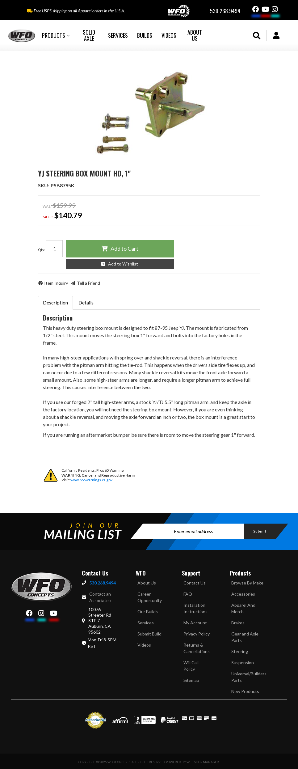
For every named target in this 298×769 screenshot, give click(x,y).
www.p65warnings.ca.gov (91, 480)
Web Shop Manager (203, 762)
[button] (55, 35)
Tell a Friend (88, 283)
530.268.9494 (102, 582)
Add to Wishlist (123, 263)
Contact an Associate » (100, 597)
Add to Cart (124, 248)
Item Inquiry (56, 283)
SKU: (43, 185)
